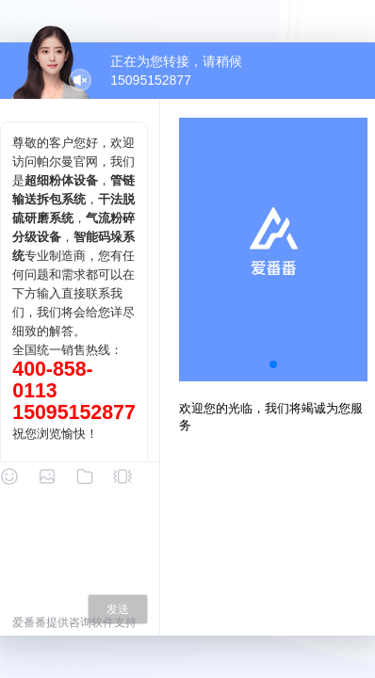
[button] (273, 364)
